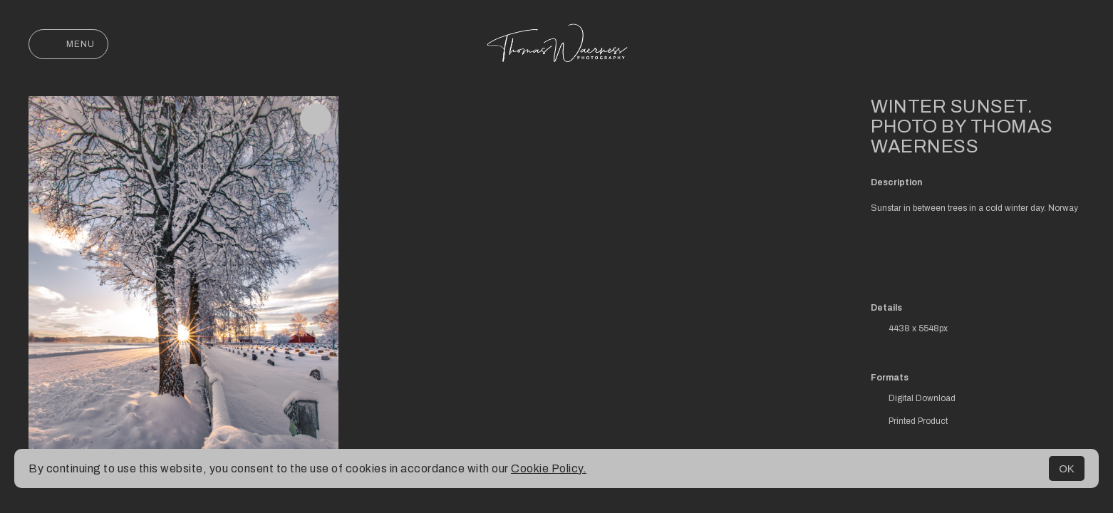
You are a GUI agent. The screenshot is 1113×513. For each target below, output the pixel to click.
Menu (68, 44)
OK (1067, 468)
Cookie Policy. (548, 468)
